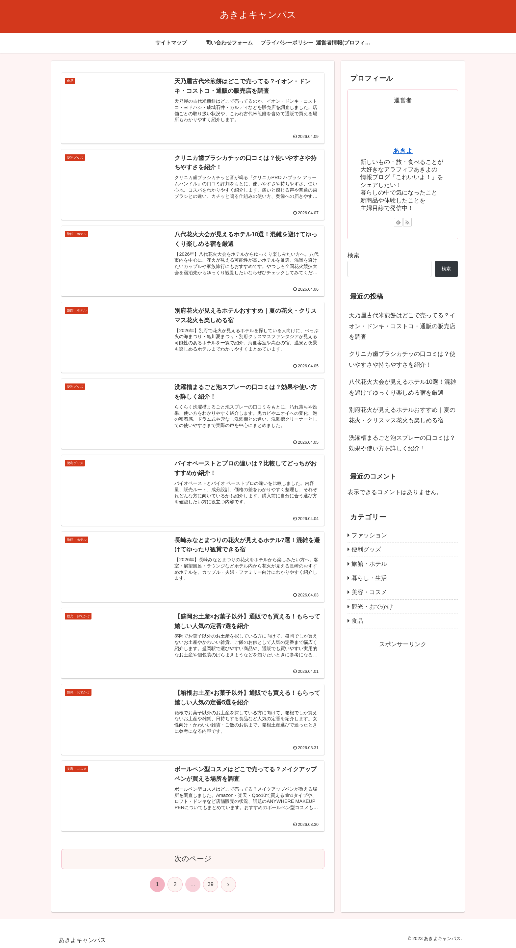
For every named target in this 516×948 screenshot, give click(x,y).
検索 (353, 255)
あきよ (403, 150)
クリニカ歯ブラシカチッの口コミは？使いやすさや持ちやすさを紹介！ (402, 359)
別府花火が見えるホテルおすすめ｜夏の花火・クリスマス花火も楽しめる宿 (402, 415)
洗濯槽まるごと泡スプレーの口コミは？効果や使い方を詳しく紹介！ (402, 443)
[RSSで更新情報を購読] (407, 222)
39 (211, 884)
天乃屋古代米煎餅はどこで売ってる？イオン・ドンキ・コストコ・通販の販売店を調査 (402, 326)
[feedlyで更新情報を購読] (398, 222)
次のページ (193, 859)
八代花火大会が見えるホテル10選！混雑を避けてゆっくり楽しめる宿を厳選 (402, 387)
